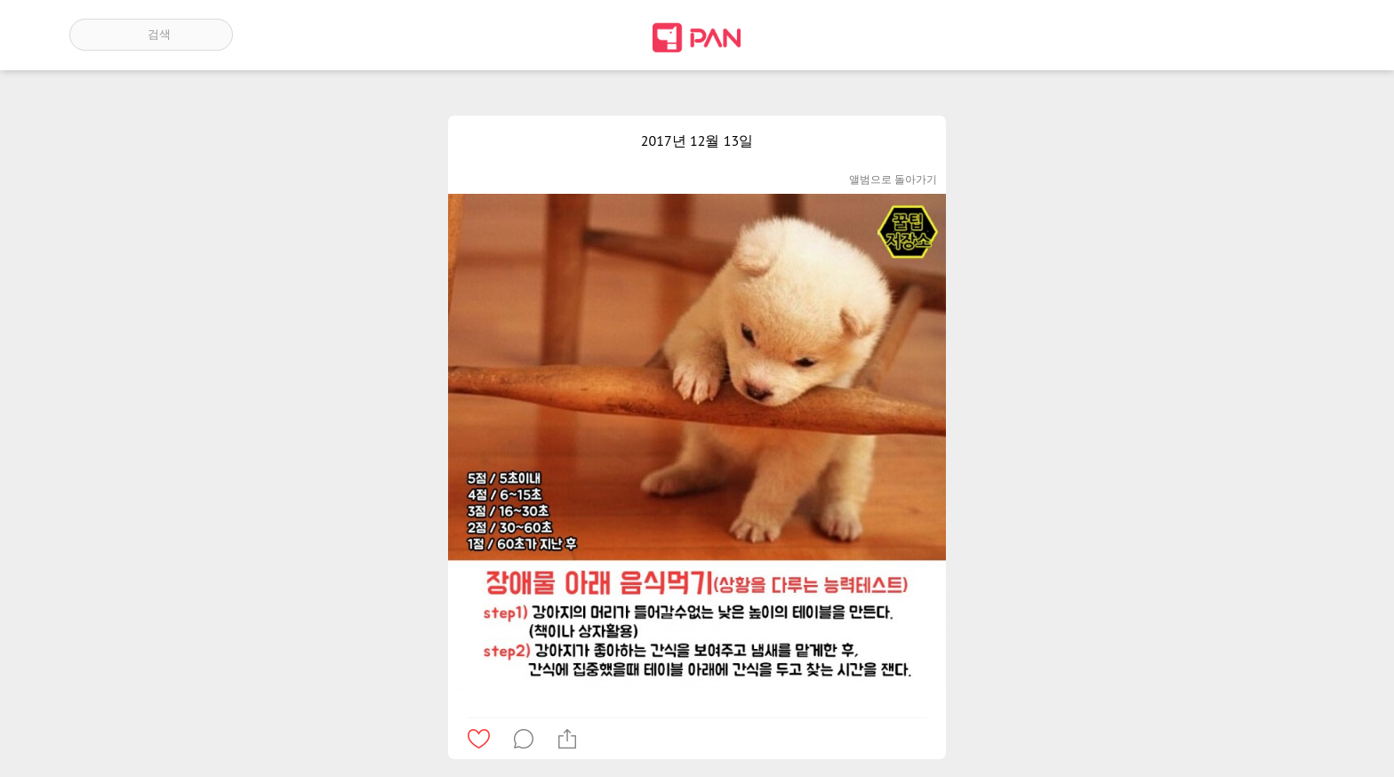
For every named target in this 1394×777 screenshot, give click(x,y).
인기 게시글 (1249, 34)
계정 (1299, 34)
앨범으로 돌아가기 (893, 179)
